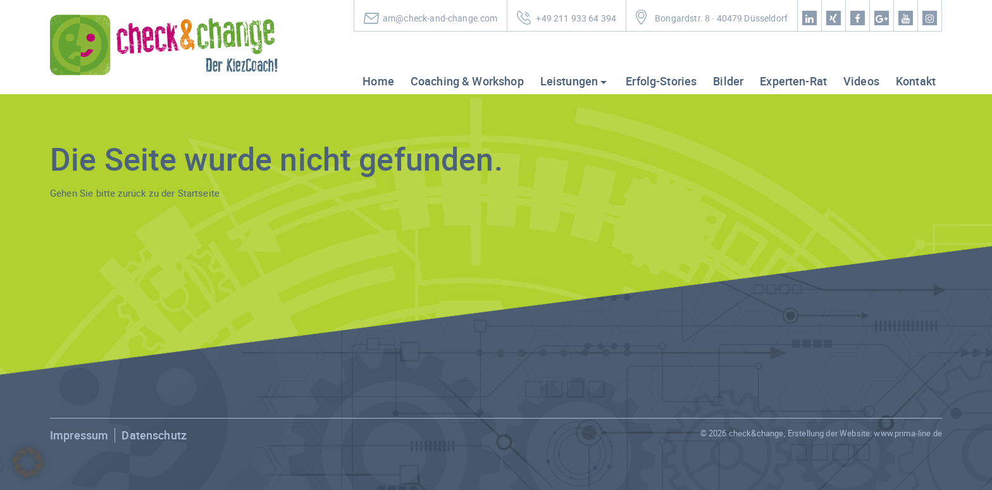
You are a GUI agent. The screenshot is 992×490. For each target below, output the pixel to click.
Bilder (728, 81)
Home (378, 81)
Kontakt (916, 81)
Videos (861, 81)
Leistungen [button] (569, 81)
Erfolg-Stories (661, 81)
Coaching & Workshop (467, 81)
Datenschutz (154, 435)
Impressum (79, 435)
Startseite (199, 193)
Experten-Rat (793, 81)
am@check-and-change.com (440, 18)
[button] (28, 462)
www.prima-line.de (908, 433)
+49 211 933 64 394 (576, 18)
